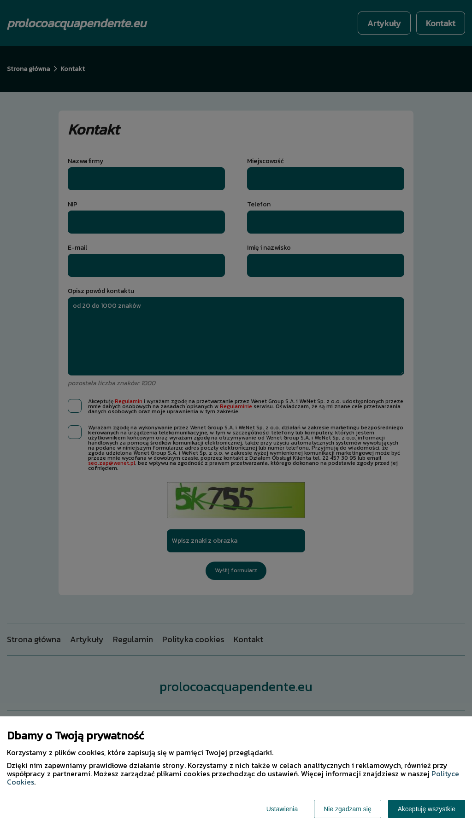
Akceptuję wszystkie (426, 809)
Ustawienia (282, 809)
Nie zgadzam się (348, 809)
